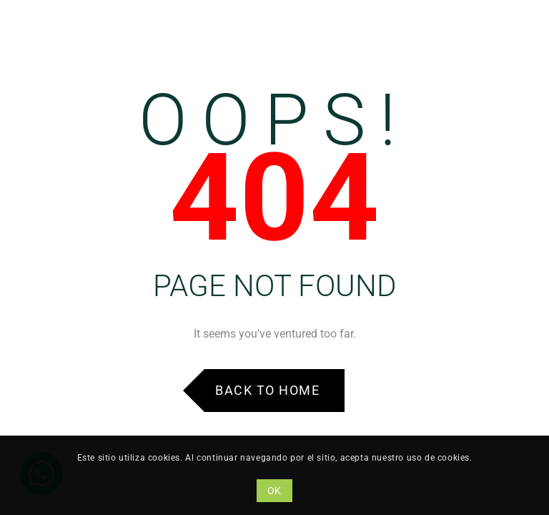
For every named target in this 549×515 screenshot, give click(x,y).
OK (274, 490)
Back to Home (267, 390)
